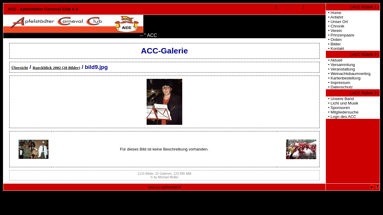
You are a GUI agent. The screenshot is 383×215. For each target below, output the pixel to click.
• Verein (334, 30)
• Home (333, 12)
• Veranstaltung (340, 69)
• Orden (334, 39)
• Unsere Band (340, 98)
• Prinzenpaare (340, 35)
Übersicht (19, 67)
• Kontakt (335, 48)
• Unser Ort (337, 21)
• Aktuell (334, 60)
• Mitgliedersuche (342, 112)
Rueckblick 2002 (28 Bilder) (56, 67)
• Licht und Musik (342, 103)
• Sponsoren (338, 107)
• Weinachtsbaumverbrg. (349, 73)
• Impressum (338, 82)
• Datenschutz (339, 87)
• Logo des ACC (341, 116)
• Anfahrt (334, 17)
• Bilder (333, 44)
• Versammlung (340, 64)
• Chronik (335, 26)
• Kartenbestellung (343, 78)
